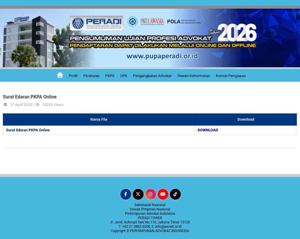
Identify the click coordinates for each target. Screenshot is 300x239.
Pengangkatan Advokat (152, 76)
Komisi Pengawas (230, 76)
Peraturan (91, 76)
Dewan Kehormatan (193, 76)
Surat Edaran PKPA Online (28, 130)
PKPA (110, 76)
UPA (123, 76)
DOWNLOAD (208, 130)
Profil (73, 76)
